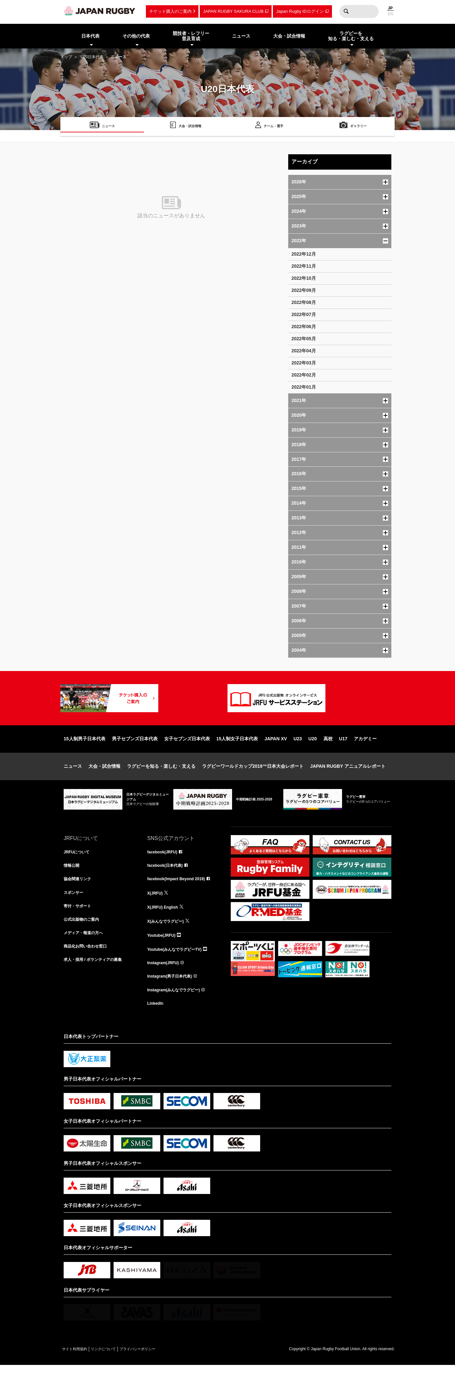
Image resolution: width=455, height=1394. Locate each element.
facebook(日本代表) (168, 887)
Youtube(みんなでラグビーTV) (179, 974)
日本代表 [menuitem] (90, 36)
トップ (66, 57)
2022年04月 (303, 350)
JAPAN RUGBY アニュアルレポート (347, 787)
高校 (328, 759)
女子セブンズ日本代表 (187, 759)
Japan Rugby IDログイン (299, 11)
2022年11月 (303, 266)
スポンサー (75, 916)
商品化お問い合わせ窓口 (89, 974)
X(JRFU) (156, 916)
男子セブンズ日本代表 (135, 759)
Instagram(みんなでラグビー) (178, 1017)
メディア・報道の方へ (86, 959)
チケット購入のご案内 (170, 11)
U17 (343, 759)
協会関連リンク (80, 902)
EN (390, 14)
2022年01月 (303, 387)
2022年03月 (303, 362)
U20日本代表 (92, 57)
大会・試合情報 (104, 787)
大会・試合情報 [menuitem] (289, 36)
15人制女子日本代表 (237, 759)
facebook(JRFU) (164, 873)
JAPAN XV (275, 759)
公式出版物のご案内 (84, 945)
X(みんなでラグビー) (168, 945)
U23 (297, 759)
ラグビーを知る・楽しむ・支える (161, 787)
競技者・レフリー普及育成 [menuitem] (191, 36)
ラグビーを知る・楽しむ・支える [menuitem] (351, 36)
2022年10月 (303, 278)
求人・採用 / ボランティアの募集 (98, 988)
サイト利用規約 (79, 1378)
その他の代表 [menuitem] (136, 36)
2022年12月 (303, 254)
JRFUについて (79, 873)
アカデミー (365, 759)
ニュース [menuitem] (241, 36)
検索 (346, 11)
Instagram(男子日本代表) (173, 1002)
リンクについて (116, 1378)
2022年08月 (303, 302)
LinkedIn (156, 1031)
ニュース (73, 787)
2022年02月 (303, 375)
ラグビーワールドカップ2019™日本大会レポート (253, 787)
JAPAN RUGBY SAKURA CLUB (233, 11)
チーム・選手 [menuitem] (273, 127)
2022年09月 (303, 290)
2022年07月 (303, 314)
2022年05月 (303, 338)
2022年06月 (303, 326)
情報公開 (73, 887)
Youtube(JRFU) (163, 959)
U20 (312, 759)
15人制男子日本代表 (84, 759)
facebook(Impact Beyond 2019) (180, 902)
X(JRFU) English (165, 930)
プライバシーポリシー (160, 1378)
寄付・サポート (80, 930)
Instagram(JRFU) (165, 988)
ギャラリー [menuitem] (358, 127)
